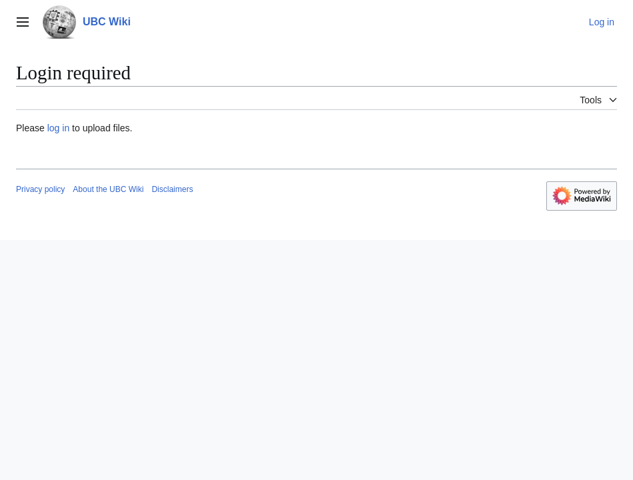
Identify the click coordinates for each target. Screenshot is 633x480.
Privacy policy (40, 189)
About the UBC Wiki (108, 189)
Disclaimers (172, 189)
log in (58, 128)
